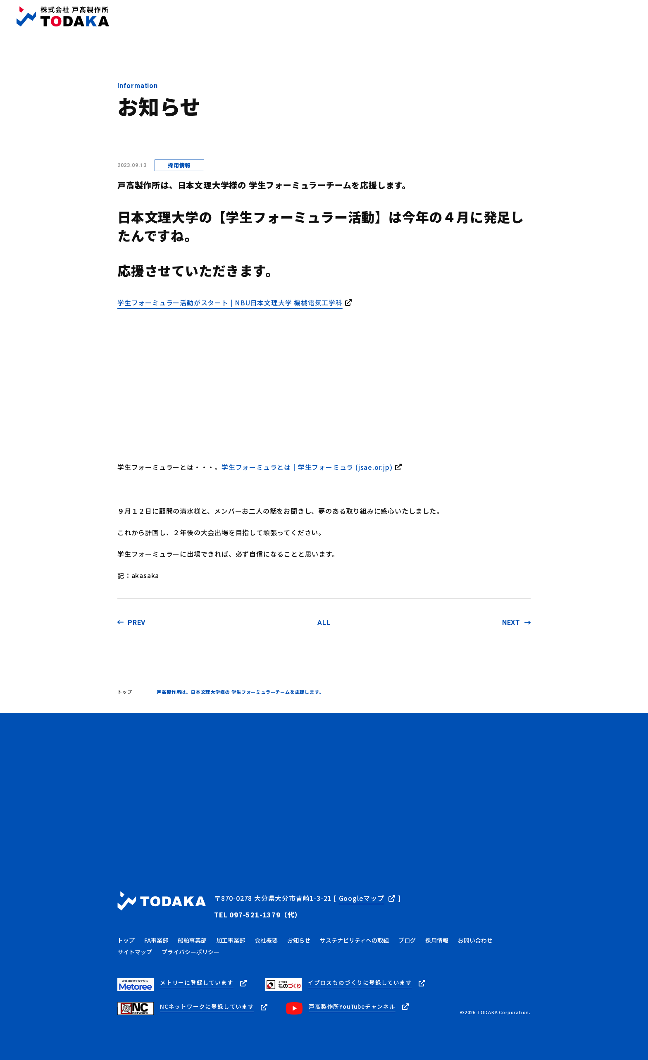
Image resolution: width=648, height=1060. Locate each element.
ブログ (434, 16)
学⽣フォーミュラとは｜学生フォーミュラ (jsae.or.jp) (307, 467)
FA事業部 (156, 937)
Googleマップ (361, 898)
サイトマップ (134, 948)
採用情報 (532, 16)
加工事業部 (230, 937)
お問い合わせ (616, 16)
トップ (290, 16)
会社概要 (362, 16)
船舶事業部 (192, 937)
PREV (136, 622)
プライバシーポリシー (190, 948)
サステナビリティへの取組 (354, 937)
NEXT (511, 622)
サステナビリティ (481, 16)
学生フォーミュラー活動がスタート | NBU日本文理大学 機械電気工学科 (230, 302)
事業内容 (325, 16)
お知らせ (400, 16)
